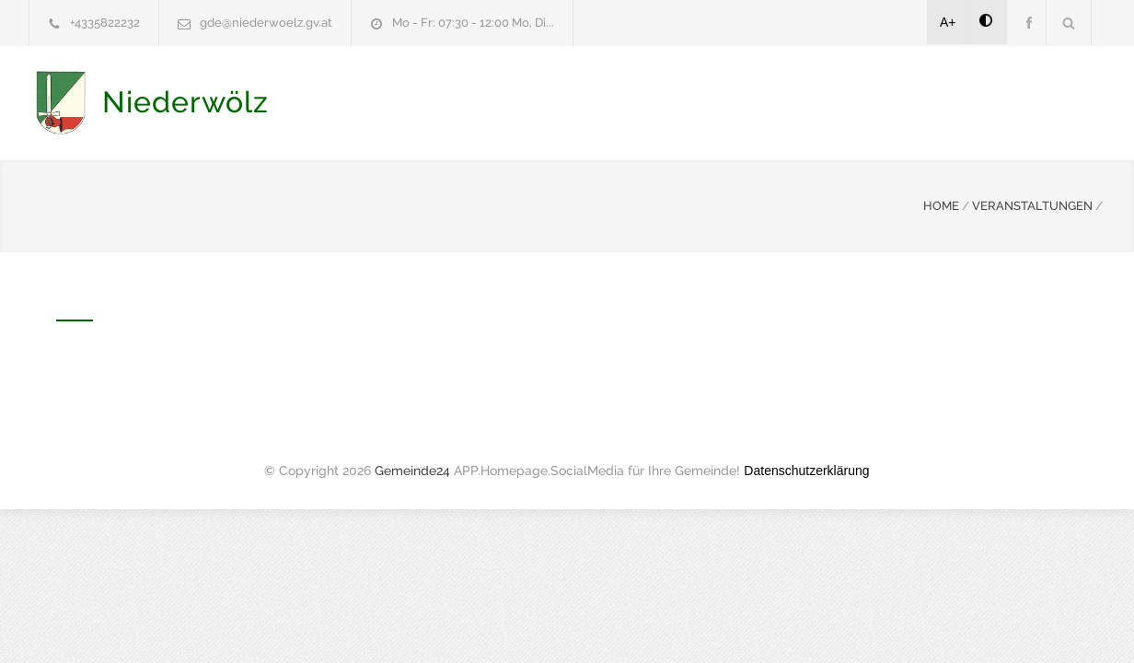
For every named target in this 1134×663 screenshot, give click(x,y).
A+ (948, 22)
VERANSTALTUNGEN (1032, 204)
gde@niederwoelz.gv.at (266, 22)
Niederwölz (185, 102)
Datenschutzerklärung (806, 468)
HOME (941, 204)
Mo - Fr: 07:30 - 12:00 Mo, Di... (473, 22)
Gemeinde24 (412, 468)
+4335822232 (105, 22)
